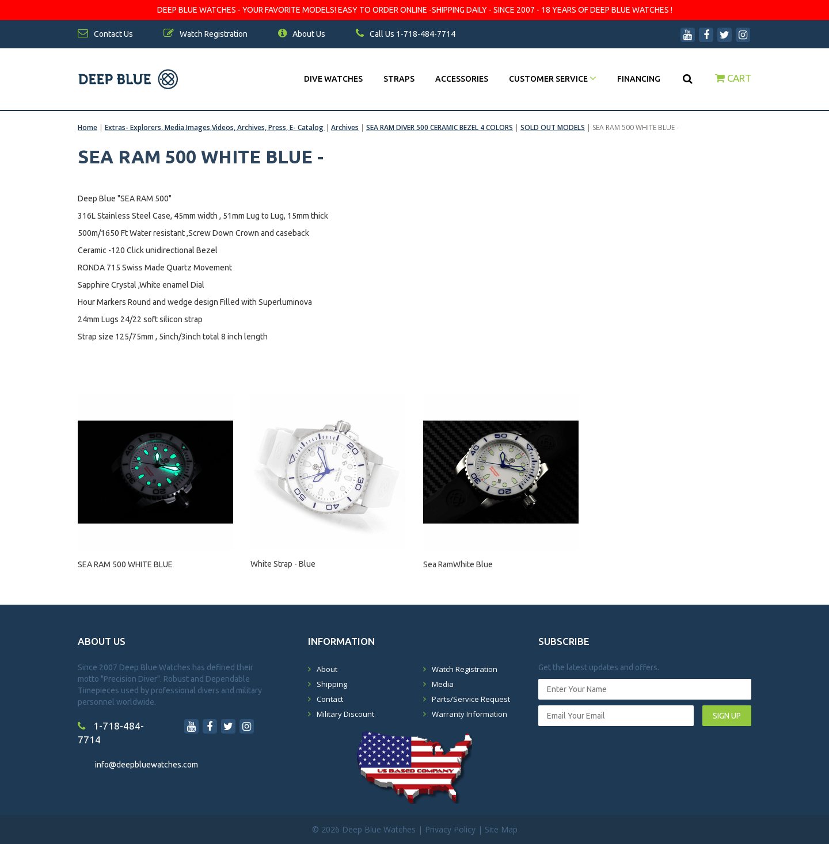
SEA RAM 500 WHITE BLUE (125, 564)
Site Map (501, 829)
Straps (398, 78)
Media (443, 684)
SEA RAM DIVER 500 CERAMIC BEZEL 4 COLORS (439, 127)
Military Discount (345, 714)
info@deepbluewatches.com (146, 764)
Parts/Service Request (471, 699)
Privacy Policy (450, 829)
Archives (345, 127)
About (327, 669)
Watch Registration (464, 669)
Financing (638, 78)
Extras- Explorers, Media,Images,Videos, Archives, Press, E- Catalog (215, 127)
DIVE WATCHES (333, 78)
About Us (301, 34)
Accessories (461, 78)
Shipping (332, 684)
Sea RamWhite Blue (458, 564)
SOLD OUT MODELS (552, 127)
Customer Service (552, 78)
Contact (330, 699)
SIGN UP (727, 715)
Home (87, 127)
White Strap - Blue (282, 563)
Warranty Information (469, 714)
